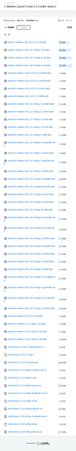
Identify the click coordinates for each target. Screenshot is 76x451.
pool (21, 6)
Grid (69, 20)
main (30, 6)
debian (11, 6)
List (61, 20)
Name (11, 27)
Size (69, 27)
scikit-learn (47, 6)
